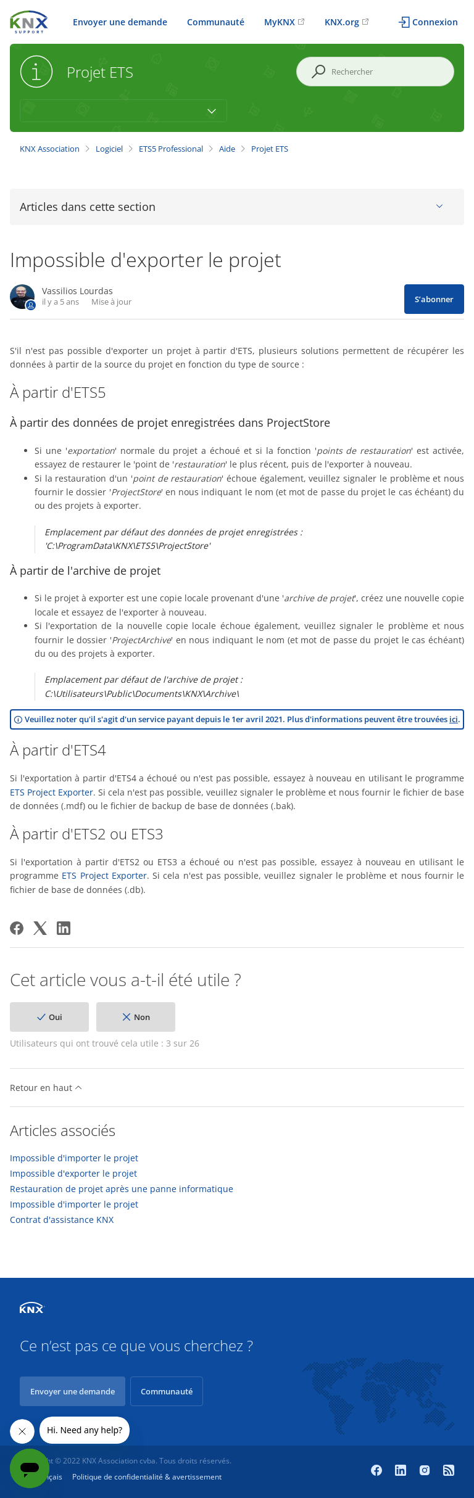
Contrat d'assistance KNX (62, 1219)
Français (47, 1476)
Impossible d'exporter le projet (73, 1173)
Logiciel (109, 148)
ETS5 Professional (171, 148)
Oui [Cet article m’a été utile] (55, 1017)
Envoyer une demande (120, 22)
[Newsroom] (448, 1471)
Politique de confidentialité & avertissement (147, 1476)
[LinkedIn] (63, 928)
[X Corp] (40, 928)
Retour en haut (46, 1087)
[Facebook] (16, 928)
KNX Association (50, 148)
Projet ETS (269, 148)
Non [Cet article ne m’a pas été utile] (142, 1017)
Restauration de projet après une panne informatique (121, 1189)
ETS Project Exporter (51, 792)
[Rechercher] (375, 71)
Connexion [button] (435, 22)
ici (453, 719)
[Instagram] (426, 1471)
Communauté (215, 22)
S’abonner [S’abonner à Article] (434, 299)
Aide (227, 148)
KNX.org (342, 22)
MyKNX (279, 22)
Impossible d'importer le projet (74, 1158)
